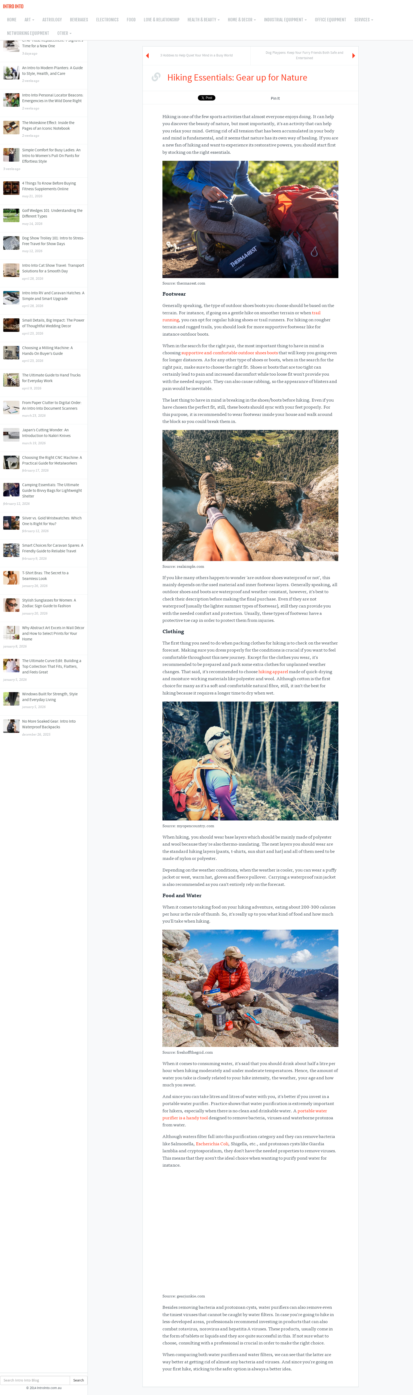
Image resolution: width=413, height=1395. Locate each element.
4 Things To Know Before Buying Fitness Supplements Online (43, 190)
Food (131, 19)
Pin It (275, 98)
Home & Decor (242, 19)
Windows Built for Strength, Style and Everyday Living (43, 701)
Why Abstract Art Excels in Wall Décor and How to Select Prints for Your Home (43, 637)
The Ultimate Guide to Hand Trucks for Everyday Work (43, 382)
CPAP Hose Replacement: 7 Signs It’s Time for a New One (43, 47)
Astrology (52, 19)
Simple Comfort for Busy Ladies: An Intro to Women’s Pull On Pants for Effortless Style (43, 160)
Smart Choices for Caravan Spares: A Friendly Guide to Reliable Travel (43, 552)
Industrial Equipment (285, 19)
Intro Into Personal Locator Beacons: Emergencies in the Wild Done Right (43, 102)
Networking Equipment (28, 33)
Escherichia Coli (212, 1144)
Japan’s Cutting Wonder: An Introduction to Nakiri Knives (43, 437)
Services (363, 19)
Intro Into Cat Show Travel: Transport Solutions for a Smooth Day (43, 272)
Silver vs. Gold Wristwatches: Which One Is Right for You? (43, 525)
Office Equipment (330, 19)
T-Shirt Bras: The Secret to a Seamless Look (43, 579)
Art (29, 19)
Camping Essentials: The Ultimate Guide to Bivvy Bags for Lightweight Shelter (43, 494)
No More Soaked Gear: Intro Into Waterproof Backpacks (43, 728)
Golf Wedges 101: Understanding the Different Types (43, 217)
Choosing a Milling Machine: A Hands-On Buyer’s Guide (43, 354)
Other (64, 33)
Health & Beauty (204, 19)
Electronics (107, 19)
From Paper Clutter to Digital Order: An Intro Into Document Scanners (43, 409)
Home (11, 19)
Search (78, 1380)
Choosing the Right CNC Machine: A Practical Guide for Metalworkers (43, 464)
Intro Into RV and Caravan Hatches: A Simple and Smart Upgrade (43, 300)
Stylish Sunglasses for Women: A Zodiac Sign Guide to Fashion (43, 607)
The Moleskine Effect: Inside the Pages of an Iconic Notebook (43, 129)
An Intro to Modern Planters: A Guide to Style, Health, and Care (43, 74)
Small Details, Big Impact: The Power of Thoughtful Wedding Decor (43, 327)
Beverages (79, 19)
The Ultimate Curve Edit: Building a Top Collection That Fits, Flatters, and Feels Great (43, 670)
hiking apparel (273, 672)
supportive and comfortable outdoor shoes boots (229, 353)
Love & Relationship (161, 19)
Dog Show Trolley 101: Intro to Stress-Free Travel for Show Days (43, 245)
